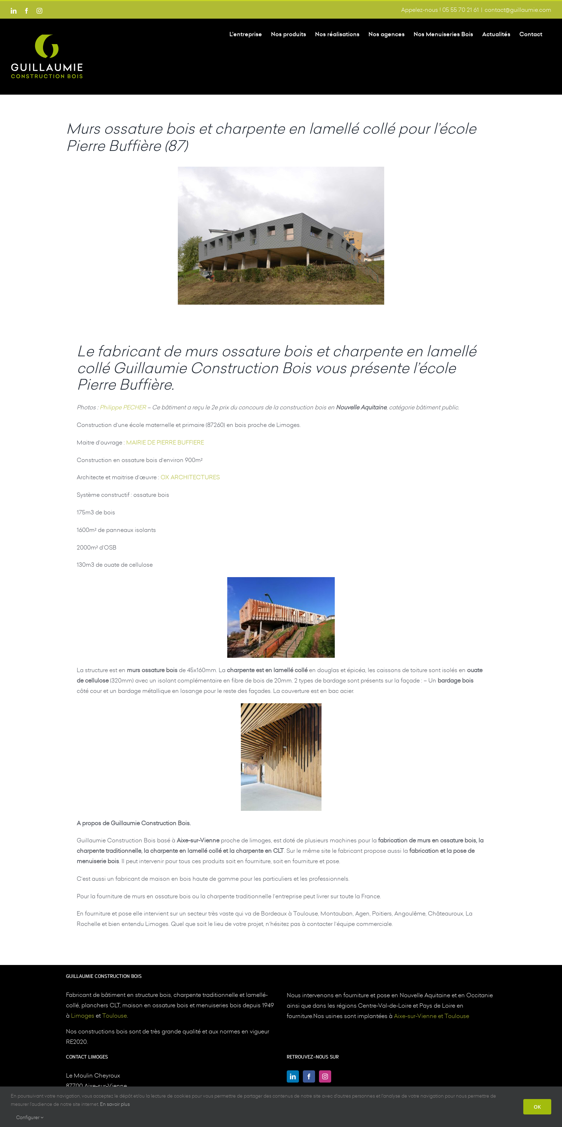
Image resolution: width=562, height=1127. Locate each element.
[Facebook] (309, 1076)
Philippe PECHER (123, 407)
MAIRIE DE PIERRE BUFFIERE (165, 442)
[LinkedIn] (293, 1076)
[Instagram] (325, 1076)
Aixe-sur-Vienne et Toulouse (431, 1015)
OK (537, 1106)
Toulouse (114, 1015)
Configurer (29, 1117)
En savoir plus (115, 1104)
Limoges (82, 1015)
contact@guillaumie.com (518, 10)
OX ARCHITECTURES (190, 477)
